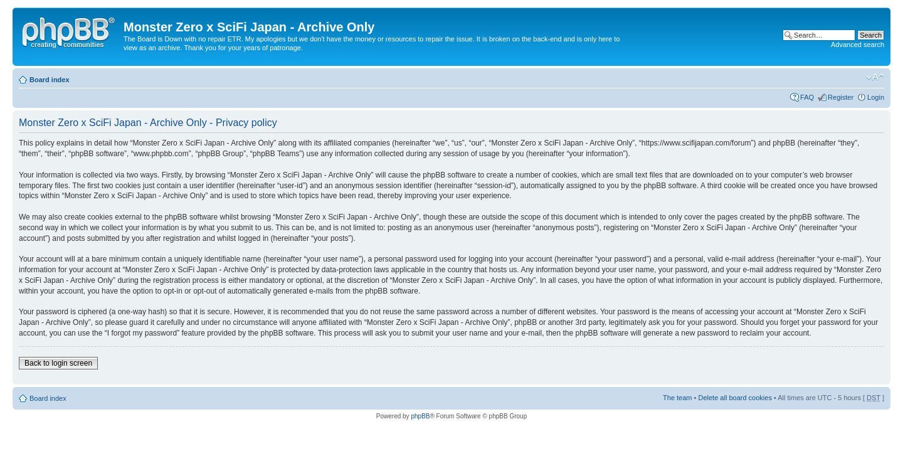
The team (677, 397)
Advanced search (857, 44)
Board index (49, 79)
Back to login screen (58, 363)
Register (840, 97)
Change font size (875, 77)
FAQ (807, 97)
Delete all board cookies (734, 397)
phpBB (420, 416)
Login (875, 97)
